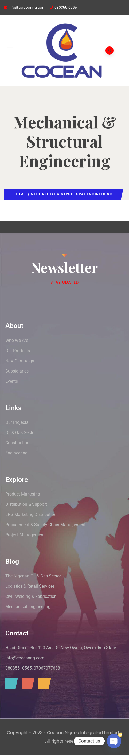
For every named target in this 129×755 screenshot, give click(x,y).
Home (20, 194)
